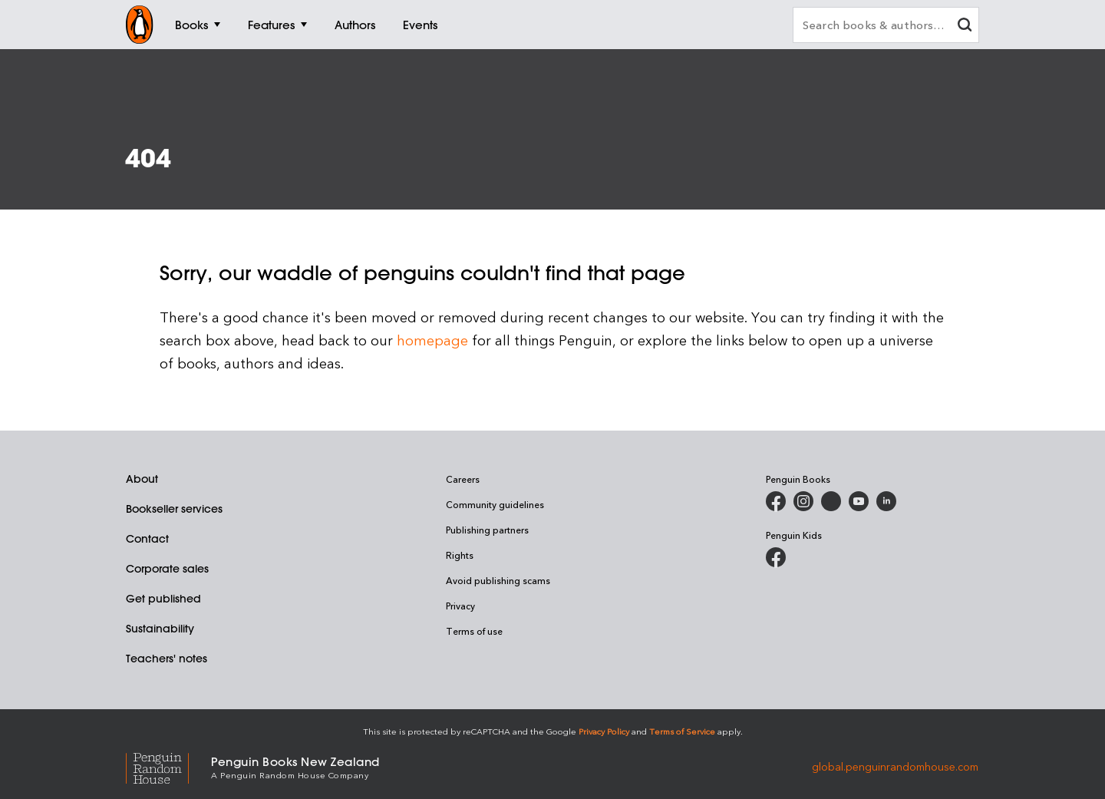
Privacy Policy (604, 731)
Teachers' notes (166, 658)
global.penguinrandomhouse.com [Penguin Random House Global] (895, 766)
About (142, 479)
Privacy (460, 605)
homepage (432, 339)
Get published (163, 599)
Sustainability (160, 629)
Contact (147, 539)
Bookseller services (174, 509)
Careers (463, 479)
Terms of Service (682, 731)
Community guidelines (495, 504)
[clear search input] (964, 26)
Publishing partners (487, 530)
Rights (459, 555)
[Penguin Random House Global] (168, 766)
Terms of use (474, 631)
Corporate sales (167, 569)
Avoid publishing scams (498, 580)
